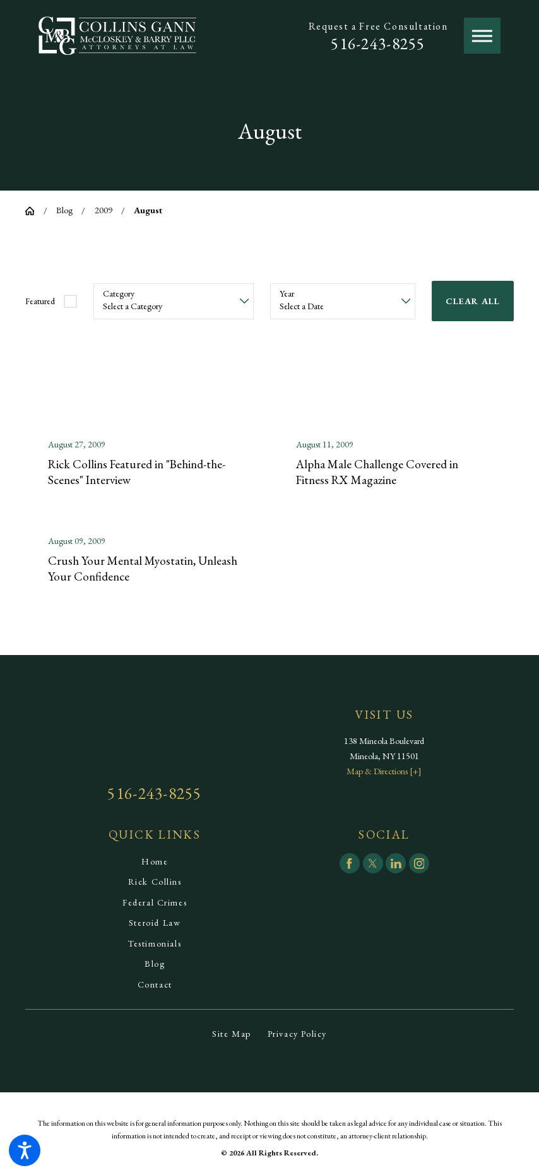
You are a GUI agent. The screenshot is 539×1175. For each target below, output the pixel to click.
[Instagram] (419, 866)
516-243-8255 (378, 44)
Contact (155, 986)
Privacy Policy (297, 1035)
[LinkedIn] (396, 866)
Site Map (231, 1035)
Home (154, 863)
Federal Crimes (154, 904)
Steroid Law (155, 925)
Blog (64, 210)
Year (287, 293)
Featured (40, 301)
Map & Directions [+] (384, 773)
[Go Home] (34, 210)
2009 (103, 210)
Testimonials (154, 945)
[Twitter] (373, 866)
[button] (24, 1150)
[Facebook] (350, 866)
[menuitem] (155, 863)
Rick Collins (155, 884)
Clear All (473, 301)
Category (118, 293)
